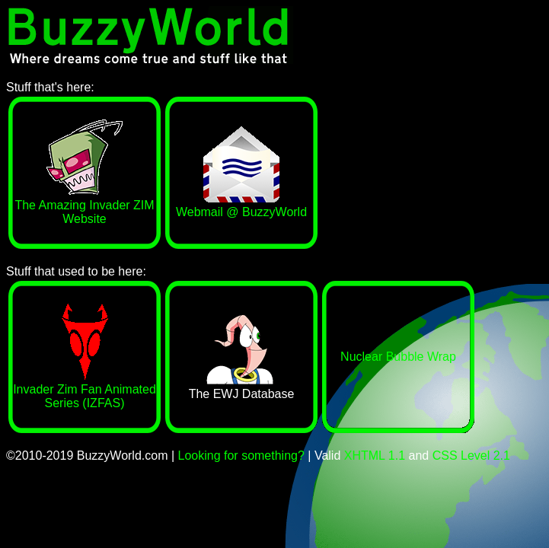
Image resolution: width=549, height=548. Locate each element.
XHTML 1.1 (374, 455)
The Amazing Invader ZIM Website (84, 205)
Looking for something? (241, 455)
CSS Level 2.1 (471, 455)
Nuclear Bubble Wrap (398, 356)
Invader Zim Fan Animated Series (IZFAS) (84, 389)
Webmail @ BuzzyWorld (241, 205)
